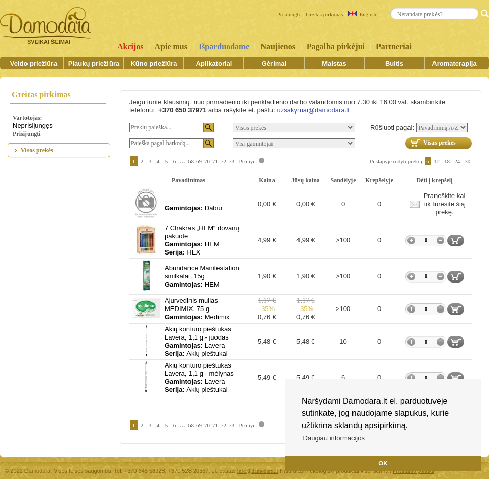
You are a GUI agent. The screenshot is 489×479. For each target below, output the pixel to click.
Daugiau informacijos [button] (334, 438)
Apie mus (171, 46)
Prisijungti (289, 14)
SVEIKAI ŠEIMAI (48, 42)
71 (215, 161)
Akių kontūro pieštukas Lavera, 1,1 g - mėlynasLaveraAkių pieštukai (199, 377)
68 (191, 161)
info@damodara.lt (257, 471)
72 (223, 161)
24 (457, 161)
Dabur (194, 208)
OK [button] (383, 463)
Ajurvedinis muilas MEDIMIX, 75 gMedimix (197, 309)
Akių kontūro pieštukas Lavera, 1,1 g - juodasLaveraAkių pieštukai (198, 341)
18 (447, 161)
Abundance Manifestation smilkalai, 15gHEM (202, 276)
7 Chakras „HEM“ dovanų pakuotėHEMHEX (202, 240)
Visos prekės (37, 150)
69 (199, 161)
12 (436, 161)
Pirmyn (247, 161)
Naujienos (277, 46)
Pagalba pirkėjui (336, 46)
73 (231, 161)
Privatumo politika (413, 471)
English (362, 14)
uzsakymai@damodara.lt (313, 110)
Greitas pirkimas (324, 14)
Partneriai (394, 46)
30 (468, 161)
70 (207, 161)
